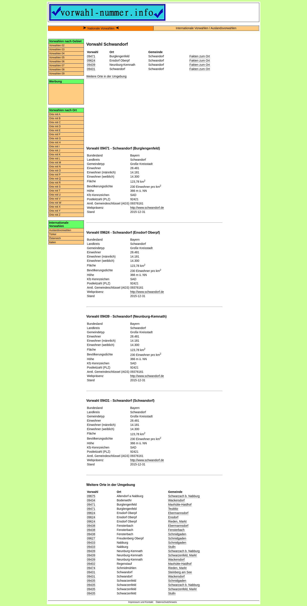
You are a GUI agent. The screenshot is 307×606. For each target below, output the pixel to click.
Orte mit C (55, 122)
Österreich (55, 238)
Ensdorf (173, 517)
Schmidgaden (177, 534)
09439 (91, 64)
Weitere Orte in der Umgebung (106, 76)
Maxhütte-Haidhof (180, 504)
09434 (91, 500)
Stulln (172, 546)
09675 (91, 496)
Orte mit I (54, 146)
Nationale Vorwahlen (101, 28)
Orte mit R (55, 182)
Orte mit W (55, 202)
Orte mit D (55, 126)
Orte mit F (54, 134)
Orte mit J (54, 150)
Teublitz (173, 508)
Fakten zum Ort (200, 56)
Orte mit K (55, 154)
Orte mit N (55, 166)
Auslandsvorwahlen (60, 230)
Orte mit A (54, 114)
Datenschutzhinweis (166, 602)
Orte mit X (55, 206)
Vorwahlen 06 (57, 61)
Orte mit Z (54, 214)
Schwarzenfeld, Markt (182, 555)
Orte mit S (55, 186)
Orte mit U (55, 194)
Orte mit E (55, 130)
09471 (91, 56)
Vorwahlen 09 (57, 73)
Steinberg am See (180, 572)
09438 (91, 525)
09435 (91, 580)
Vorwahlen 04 (57, 53)
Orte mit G (55, 138)
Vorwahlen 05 (57, 57)
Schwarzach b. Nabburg (184, 496)
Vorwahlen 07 (57, 65)
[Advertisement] (66, 93)
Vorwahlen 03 (57, 49)
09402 (91, 563)
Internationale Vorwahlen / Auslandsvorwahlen (206, 28)
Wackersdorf (176, 500)
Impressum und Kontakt (140, 602)
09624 (91, 60)
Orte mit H (55, 142)
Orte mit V (55, 198)
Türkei (52, 234)
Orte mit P (55, 174)
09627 (91, 538)
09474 (91, 568)
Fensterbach (176, 530)
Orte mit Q (55, 178)
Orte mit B (55, 118)
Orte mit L (54, 158)
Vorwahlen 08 (57, 69)
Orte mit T (54, 190)
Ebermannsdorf (178, 513)
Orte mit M (55, 162)
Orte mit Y (55, 210)
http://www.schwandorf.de (147, 207)
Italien (52, 242)
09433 (91, 542)
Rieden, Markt (177, 521)
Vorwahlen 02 (57, 45)
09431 (91, 69)
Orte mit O (55, 170)
